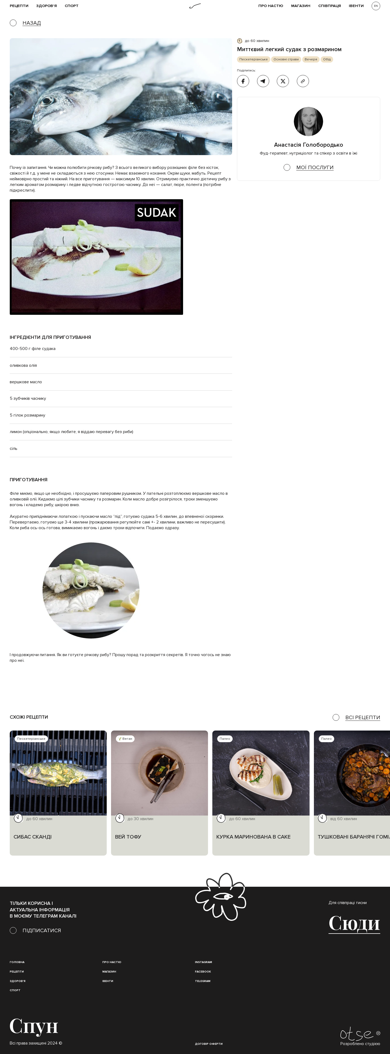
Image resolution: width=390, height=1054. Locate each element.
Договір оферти (209, 1044)
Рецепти (17, 971)
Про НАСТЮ (270, 6)
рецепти (19, 6)
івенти (356, 6)
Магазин (300, 6)
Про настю (111, 962)
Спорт (72, 6)
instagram (203, 962)
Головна (17, 962)
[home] (195, 6)
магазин (109, 971)
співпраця (329, 6)
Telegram (202, 981)
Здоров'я (46, 6)
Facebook (203, 971)
